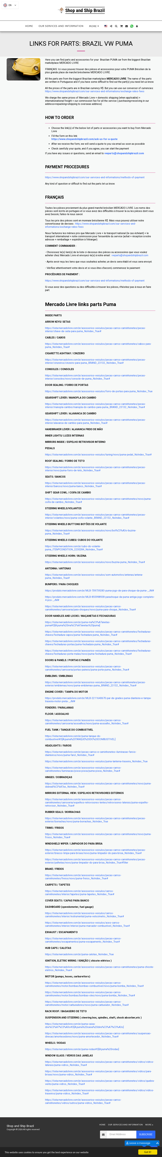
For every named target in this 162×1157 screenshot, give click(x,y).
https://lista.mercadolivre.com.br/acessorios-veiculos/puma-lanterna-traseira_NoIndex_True (96, 761)
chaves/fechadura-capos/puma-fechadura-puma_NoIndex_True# (81, 634)
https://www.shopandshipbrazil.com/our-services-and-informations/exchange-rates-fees (94, 91)
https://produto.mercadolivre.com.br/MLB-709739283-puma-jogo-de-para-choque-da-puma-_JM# (99, 590)
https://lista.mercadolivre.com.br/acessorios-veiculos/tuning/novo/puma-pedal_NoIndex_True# (98, 454)
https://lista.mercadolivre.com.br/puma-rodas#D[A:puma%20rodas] (82, 1049)
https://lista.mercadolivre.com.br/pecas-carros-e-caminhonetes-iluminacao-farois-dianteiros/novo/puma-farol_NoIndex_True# (90, 753)
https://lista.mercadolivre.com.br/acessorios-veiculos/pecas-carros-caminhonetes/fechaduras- (98, 631)
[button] (111, 26)
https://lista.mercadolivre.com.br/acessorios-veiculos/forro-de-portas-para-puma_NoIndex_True (99, 391)
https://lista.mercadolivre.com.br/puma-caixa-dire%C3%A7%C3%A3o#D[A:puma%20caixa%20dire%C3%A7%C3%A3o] (84, 1025)
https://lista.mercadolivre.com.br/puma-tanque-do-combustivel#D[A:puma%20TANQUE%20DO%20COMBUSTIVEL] (80, 738)
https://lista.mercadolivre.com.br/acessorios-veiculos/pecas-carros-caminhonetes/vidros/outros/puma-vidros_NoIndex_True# (83, 1101)
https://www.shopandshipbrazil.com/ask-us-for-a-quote (84, 139)
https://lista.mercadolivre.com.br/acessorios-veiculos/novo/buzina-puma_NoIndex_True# (95, 562)
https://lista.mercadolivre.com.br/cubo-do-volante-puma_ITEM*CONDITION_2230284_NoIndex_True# (74, 548)
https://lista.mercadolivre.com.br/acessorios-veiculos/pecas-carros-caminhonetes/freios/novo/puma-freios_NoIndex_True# (83, 877)
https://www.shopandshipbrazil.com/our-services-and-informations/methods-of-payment (94, 177)
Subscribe (145, 1134)
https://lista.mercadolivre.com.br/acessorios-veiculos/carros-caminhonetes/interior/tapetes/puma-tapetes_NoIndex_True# (79, 893)
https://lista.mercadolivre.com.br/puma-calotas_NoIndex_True (79, 954)
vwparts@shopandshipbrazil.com (124, 153)
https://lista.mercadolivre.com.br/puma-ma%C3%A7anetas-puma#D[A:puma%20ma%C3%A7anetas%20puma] (77, 624)
